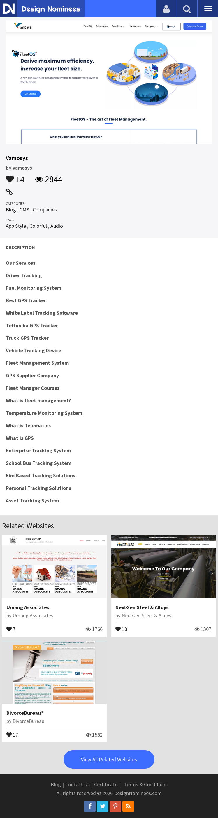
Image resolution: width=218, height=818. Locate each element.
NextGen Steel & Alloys (141, 607)
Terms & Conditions (146, 784)
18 (121, 629)
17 (12, 734)
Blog (11, 209)
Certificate (105, 784)
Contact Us (77, 784)
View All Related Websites (109, 759)
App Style (16, 226)
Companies (45, 209)
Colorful (38, 226)
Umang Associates (27, 607)
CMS (24, 209)
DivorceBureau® (24, 712)
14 (15, 176)
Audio (56, 226)
